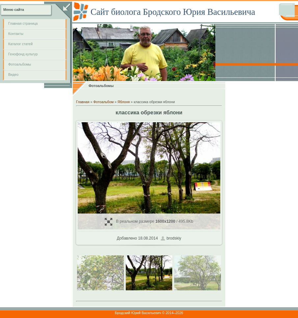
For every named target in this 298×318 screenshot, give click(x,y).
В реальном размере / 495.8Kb (149, 221)
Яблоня (124, 102)
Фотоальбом (103, 102)
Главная (83, 102)
